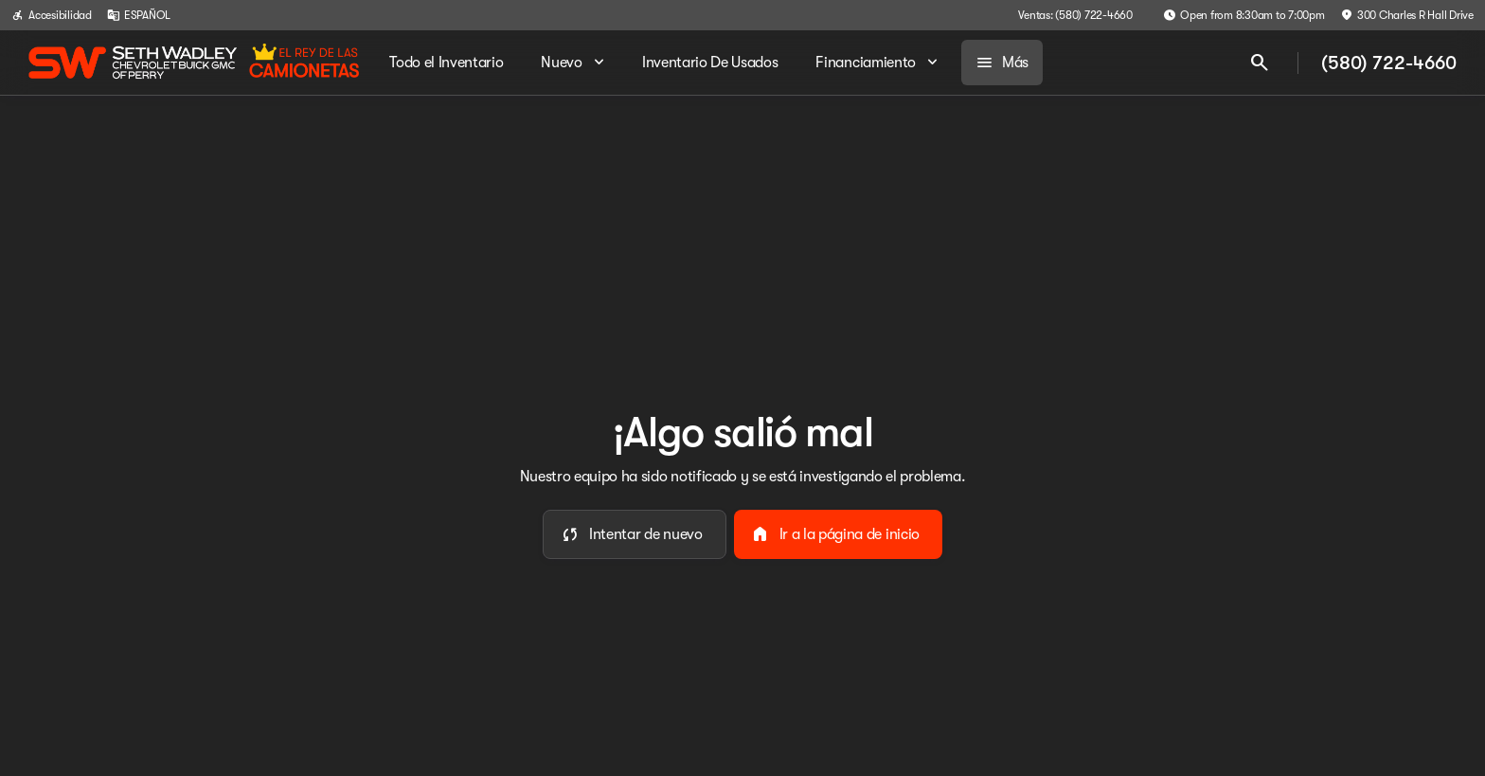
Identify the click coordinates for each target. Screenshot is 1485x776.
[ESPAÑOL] (138, 15)
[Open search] (1259, 62)
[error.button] (634, 534)
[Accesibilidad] (52, 15)
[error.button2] (838, 534)
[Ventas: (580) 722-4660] (1075, 15)
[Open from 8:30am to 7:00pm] (1244, 15)
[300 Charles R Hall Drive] (1406, 15)
